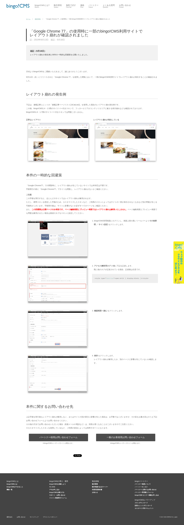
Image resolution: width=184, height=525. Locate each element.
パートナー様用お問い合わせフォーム (58, 437)
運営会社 (9, 517)
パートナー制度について (143, 484)
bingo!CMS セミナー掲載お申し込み (147, 495)
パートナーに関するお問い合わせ (145, 489)
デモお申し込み (54, 489)
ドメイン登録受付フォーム (58, 498)
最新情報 (38, 19)
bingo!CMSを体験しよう (57, 484)
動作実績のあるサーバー (100, 487)
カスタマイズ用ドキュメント (144, 508)
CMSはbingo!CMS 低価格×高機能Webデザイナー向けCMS (18, 6)
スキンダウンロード (141, 503)
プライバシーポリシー (50, 517)
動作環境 (95, 484)
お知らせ (95, 492)
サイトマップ (34, 517)
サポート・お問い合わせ (57, 495)
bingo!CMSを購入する (56, 492)
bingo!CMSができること (15, 487)
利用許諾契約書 (97, 489)
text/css (110, 278)
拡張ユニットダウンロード (143, 505)
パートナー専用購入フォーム (144, 492)
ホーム (28, 19)
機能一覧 (9, 489)
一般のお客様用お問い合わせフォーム (126, 437)
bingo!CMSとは (12, 484)
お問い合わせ (21, 517)
